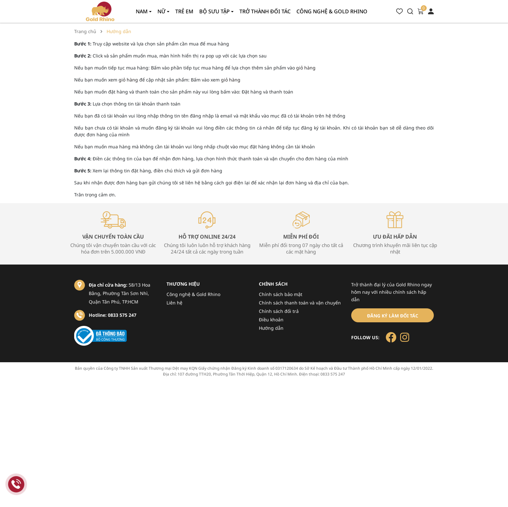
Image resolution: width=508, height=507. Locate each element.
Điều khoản (271, 319)
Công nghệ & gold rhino (331, 11)
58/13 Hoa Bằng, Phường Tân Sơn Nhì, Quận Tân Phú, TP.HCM (119, 293)
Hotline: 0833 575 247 (112, 315)
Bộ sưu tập (215, 11)
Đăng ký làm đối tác (392, 316)
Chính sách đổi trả (279, 311)
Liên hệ (174, 303)
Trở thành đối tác (265, 11)
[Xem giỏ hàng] (420, 11)
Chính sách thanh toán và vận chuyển (300, 303)
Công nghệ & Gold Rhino (193, 294)
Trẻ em (184, 11)
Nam (142, 11)
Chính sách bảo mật (280, 294)
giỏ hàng (306, 68)
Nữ (162, 11)
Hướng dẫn (271, 328)
